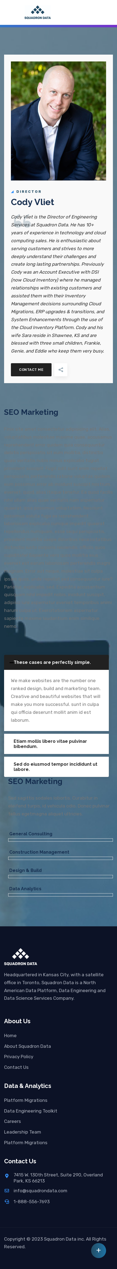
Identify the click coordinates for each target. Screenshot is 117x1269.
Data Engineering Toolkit (30, 1111)
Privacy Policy (18, 1056)
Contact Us (16, 1067)
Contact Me (31, 370)
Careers (12, 1121)
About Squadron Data (27, 1046)
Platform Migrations (25, 1100)
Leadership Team (22, 1132)
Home (10, 1035)
